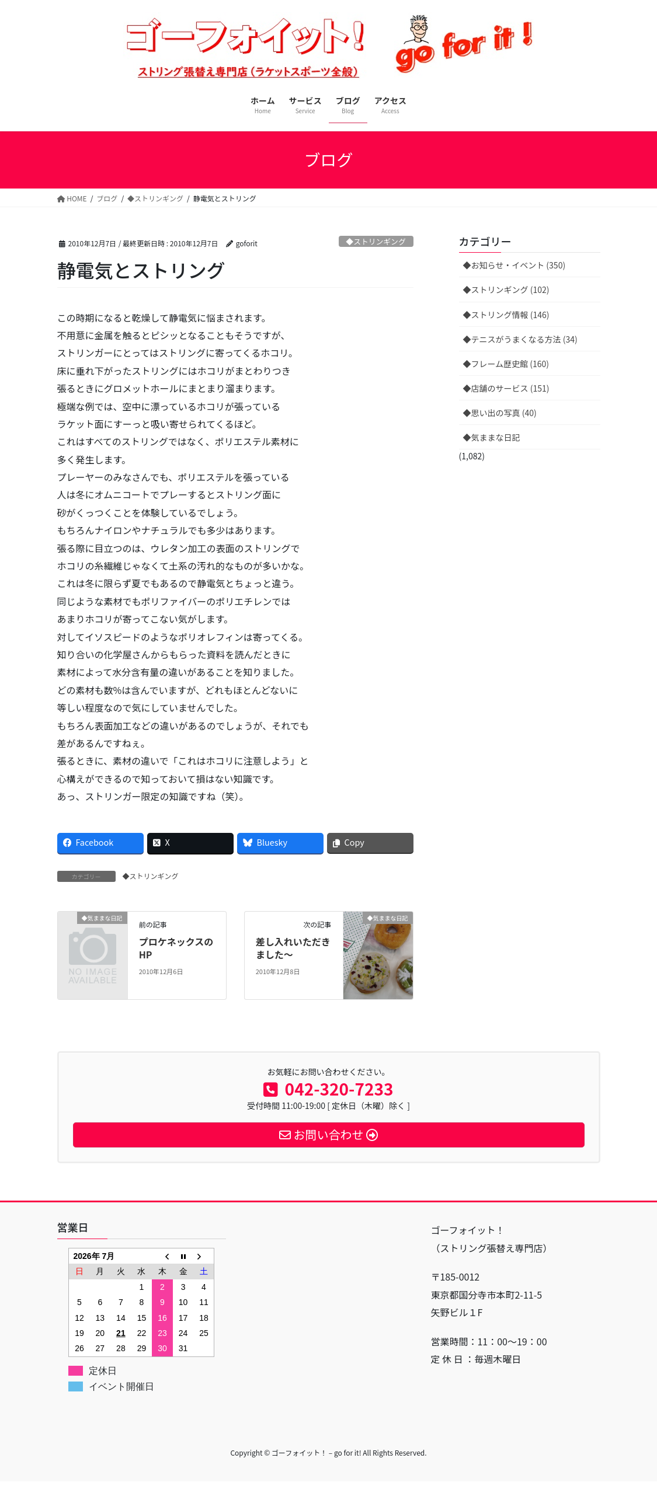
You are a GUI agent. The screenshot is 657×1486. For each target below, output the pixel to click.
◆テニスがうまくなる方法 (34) (520, 339)
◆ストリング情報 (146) (506, 314)
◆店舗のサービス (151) (506, 388)
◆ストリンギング (375, 241)
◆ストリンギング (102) (506, 289)
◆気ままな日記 (491, 437)
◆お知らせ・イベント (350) (514, 265)
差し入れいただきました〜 (293, 947)
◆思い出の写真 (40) (500, 412)
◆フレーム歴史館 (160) (506, 363)
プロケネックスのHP (176, 947)
